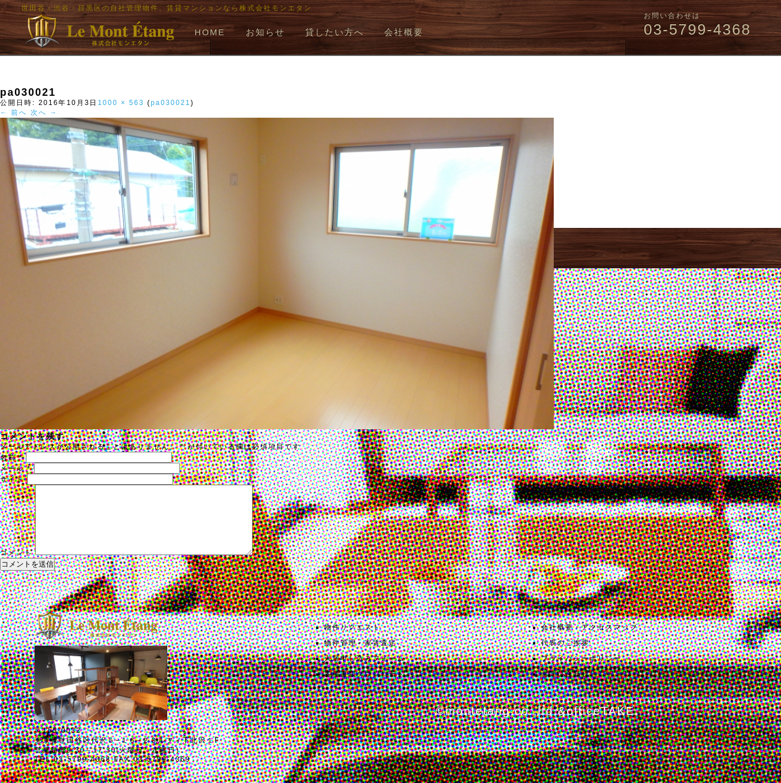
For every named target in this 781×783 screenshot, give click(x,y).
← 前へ (13, 112)
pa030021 (170, 103)
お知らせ (265, 32)
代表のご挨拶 (565, 657)
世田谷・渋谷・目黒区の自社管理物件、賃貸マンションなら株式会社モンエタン (166, 8)
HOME (209, 32)
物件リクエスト (352, 641)
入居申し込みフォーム (364, 672)
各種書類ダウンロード (364, 688)
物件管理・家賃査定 (360, 657)
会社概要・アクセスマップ (589, 641)
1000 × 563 (120, 103)
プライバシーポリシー (581, 672)
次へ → (44, 112)
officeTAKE (600, 724)
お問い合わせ (565, 688)
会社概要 (403, 32)
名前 (11, 458)
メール (15, 468)
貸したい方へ (334, 32)
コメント (16, 567)
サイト (12, 479)
